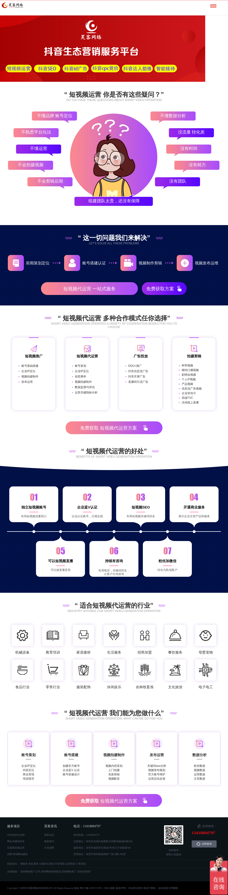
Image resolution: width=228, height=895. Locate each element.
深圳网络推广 (68, 871)
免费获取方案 (160, 288)
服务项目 (13, 826)
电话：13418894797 (87, 826)
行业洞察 (49, 847)
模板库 (24, 863)
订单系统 (81, 863)
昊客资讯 (50, 826)
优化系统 (33, 863)
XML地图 (109, 888)
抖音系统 (60, 863)
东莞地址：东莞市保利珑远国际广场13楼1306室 (99, 854)
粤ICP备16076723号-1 (91, 888)
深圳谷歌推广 (84, 871)
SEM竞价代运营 (16, 835)
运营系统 (70, 863)
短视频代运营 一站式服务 (89, 288)
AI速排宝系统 (46, 863)
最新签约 (49, 841)
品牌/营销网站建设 (17, 854)
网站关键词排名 (16, 841)
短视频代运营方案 (108, 428)
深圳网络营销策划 (51, 871)
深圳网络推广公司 (30, 871)
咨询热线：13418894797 (86, 835)
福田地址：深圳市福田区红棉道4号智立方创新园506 (102, 847)
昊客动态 (49, 835)
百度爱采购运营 (16, 847)
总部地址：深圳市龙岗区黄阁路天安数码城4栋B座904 (102, 841)
